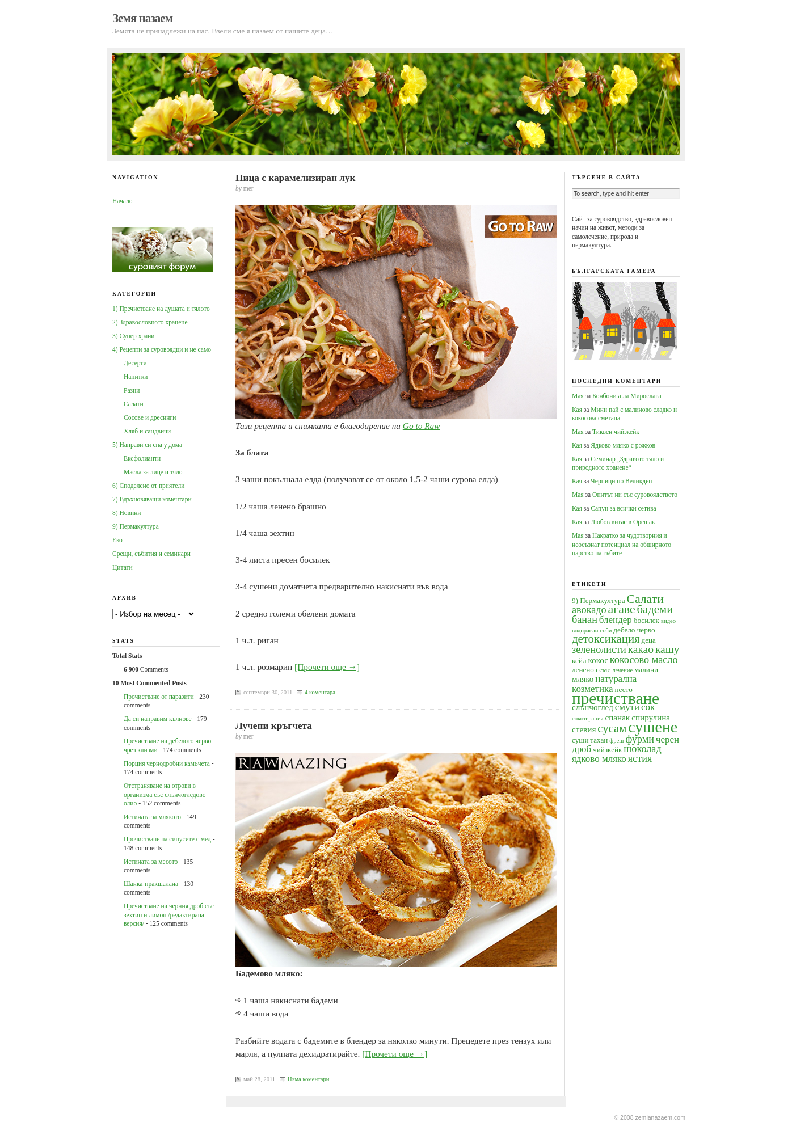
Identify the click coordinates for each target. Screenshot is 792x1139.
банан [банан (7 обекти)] (584, 619)
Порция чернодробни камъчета (167, 763)
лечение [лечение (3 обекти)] (622, 670)
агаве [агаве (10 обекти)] (621, 609)
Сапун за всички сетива (623, 508)
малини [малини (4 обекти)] (646, 669)
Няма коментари (308, 1079)
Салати (134, 403)
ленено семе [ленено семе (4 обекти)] (591, 669)
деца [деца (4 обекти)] (648, 640)
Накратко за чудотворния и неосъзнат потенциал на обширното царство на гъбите (621, 544)
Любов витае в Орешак (623, 521)
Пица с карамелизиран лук (295, 177)
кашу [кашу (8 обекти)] (667, 649)
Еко (117, 540)
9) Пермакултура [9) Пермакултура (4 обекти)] (598, 600)
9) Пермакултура (135, 526)
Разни (132, 390)
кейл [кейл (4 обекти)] (579, 660)
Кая (577, 409)
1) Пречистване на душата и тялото (161, 308)
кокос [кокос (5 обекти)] (598, 660)
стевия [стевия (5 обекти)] (584, 729)
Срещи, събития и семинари (151, 553)
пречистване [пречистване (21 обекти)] (615, 698)
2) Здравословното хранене (150, 322)
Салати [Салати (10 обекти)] (644, 599)
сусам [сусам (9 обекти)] (611, 728)
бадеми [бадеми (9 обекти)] (655, 609)
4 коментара (320, 692)
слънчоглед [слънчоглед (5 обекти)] (592, 707)
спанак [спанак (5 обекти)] (617, 717)
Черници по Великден (621, 481)
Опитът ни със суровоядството (634, 494)
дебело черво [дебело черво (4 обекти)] (634, 630)
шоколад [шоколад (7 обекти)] (642, 748)
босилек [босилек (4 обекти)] (646, 620)
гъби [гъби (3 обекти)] (606, 630)
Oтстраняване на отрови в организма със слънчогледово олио (164, 794)
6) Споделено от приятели (148, 485)
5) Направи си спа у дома (147, 444)
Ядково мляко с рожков (623, 445)
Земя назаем (142, 18)
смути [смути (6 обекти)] (627, 707)
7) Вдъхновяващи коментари (152, 499)
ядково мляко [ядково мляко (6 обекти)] (599, 758)
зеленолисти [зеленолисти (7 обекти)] (599, 649)
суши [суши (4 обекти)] (580, 740)
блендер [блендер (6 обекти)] (615, 619)
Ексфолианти (142, 458)
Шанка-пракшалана (151, 883)
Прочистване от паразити (159, 696)
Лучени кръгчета (273, 725)
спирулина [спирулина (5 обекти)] (650, 717)
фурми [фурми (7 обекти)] (639, 739)
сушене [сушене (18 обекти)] (652, 727)
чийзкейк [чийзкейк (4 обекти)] (607, 749)
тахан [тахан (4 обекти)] (599, 740)
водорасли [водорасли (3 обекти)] (585, 630)
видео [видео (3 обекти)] (668, 621)
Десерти (135, 363)
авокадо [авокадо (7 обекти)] (589, 609)
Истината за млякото (152, 816)
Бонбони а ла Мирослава (627, 396)
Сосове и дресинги (150, 417)
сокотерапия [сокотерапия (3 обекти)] (588, 718)
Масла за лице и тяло (153, 472)
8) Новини (126, 512)
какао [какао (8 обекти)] (641, 649)
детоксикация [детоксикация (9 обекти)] (606, 638)
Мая (578, 396)
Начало (122, 200)
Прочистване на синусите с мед (167, 839)
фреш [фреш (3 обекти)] (616, 740)
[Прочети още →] (327, 667)
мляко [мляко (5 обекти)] (582, 679)
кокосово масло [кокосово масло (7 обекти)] (644, 659)
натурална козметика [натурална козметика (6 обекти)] (604, 683)
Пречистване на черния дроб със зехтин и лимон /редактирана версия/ (169, 914)
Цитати (122, 567)
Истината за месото (151, 861)
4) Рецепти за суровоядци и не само (161, 349)
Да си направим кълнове (158, 718)
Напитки (136, 376)
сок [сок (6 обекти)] (648, 707)
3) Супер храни (133, 335)
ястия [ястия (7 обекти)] (640, 758)
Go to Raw (421, 426)
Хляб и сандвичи (147, 431)
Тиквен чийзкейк (615, 431)
